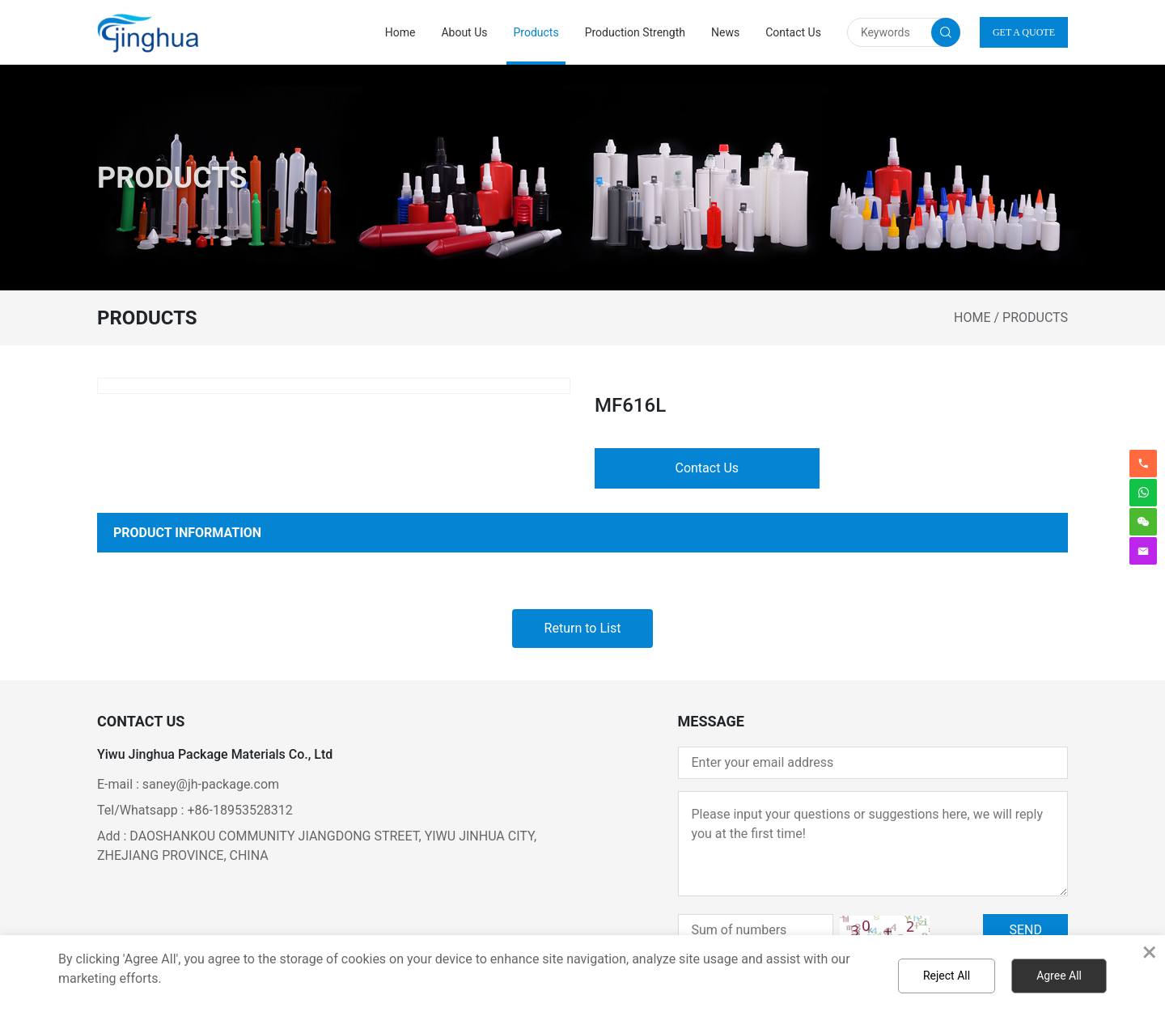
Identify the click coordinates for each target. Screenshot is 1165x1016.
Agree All (1059, 975)
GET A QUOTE (1024, 32)
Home (400, 32)
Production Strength (635, 32)
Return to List (582, 628)
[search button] (945, 32)
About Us (464, 32)
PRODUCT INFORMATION (187, 532)
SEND (1025, 930)
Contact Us (793, 32)
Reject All (946, 975)
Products (535, 32)
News (725, 32)
